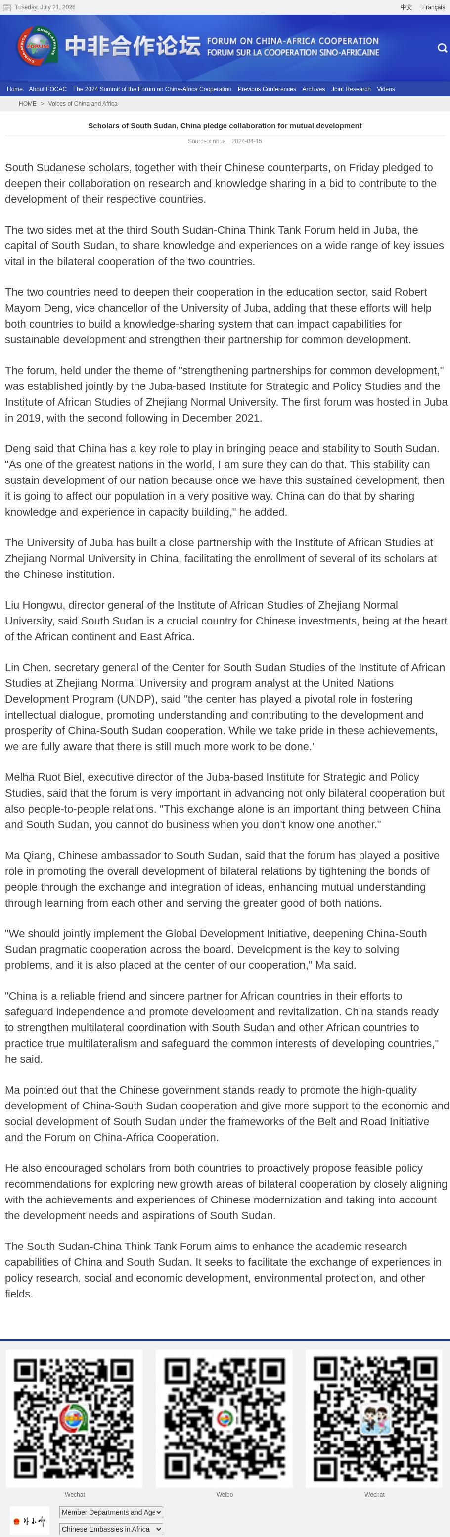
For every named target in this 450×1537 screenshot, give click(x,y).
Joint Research (351, 89)
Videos (386, 89)
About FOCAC (48, 89)
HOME (28, 103)
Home (15, 89)
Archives (313, 89)
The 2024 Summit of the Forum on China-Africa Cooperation (152, 89)
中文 (406, 7)
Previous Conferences (267, 89)
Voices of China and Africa (83, 103)
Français (433, 7)
